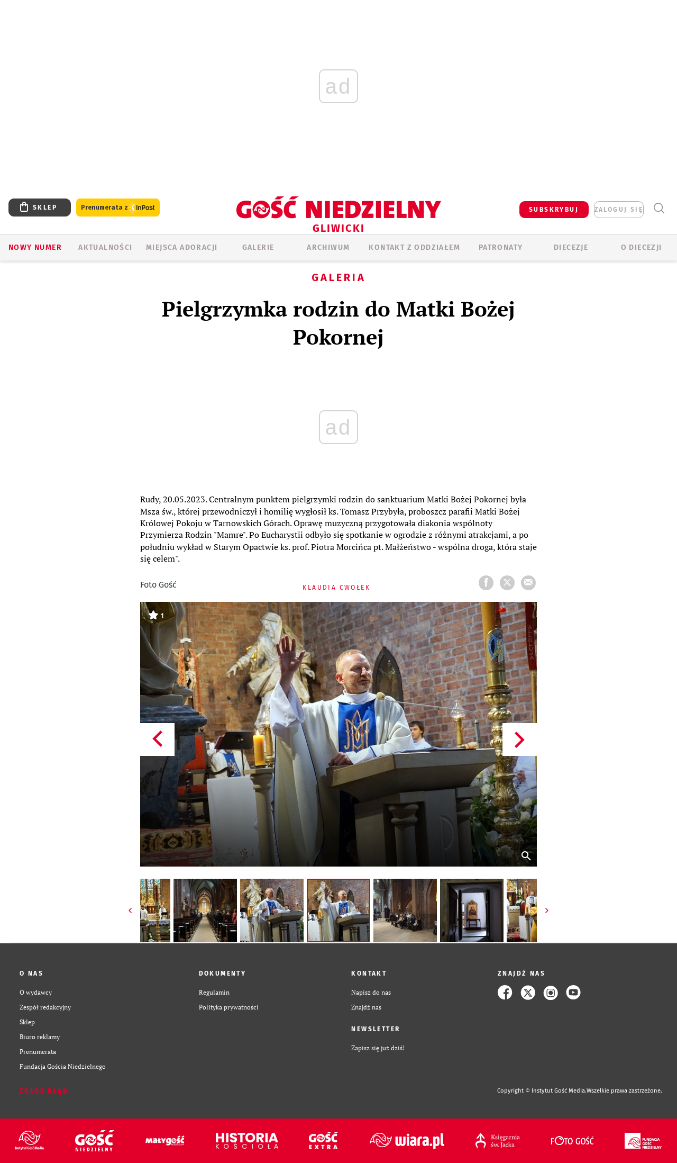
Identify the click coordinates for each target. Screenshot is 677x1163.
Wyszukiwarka (659, 208)
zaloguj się (618, 209)
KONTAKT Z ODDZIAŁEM (414, 247)
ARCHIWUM (328, 247)
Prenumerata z (118, 208)
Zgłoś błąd (44, 1091)
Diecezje (571, 247)
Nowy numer (35, 247)
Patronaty (501, 247)
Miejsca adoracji (181, 247)
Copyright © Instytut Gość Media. (542, 1090)
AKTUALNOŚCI (105, 247)
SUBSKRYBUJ (554, 209)
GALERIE (258, 247)
